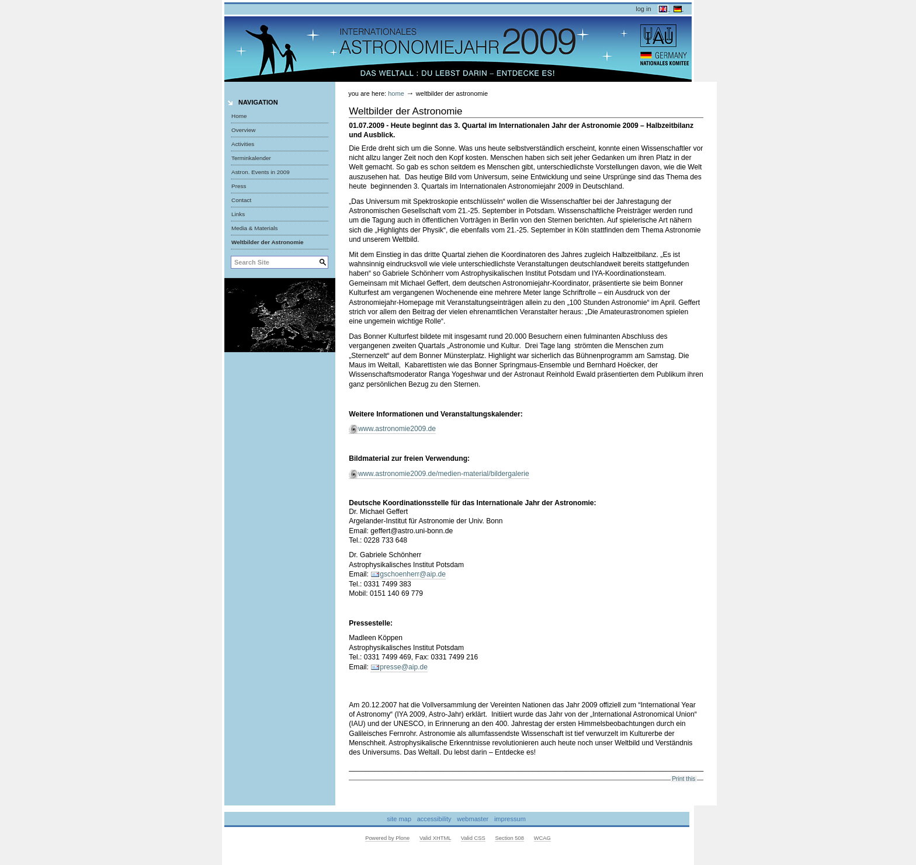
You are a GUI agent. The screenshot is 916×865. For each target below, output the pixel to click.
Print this (683, 779)
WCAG (542, 838)
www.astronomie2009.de (397, 429)
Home (239, 116)
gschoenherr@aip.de (413, 574)
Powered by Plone (387, 838)
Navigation (258, 102)
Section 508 (509, 838)
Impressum (510, 818)
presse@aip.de (404, 667)
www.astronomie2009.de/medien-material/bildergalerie (443, 474)
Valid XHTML (435, 838)
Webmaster (472, 818)
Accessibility (434, 818)
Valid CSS (473, 838)
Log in (643, 8)
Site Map (399, 818)
